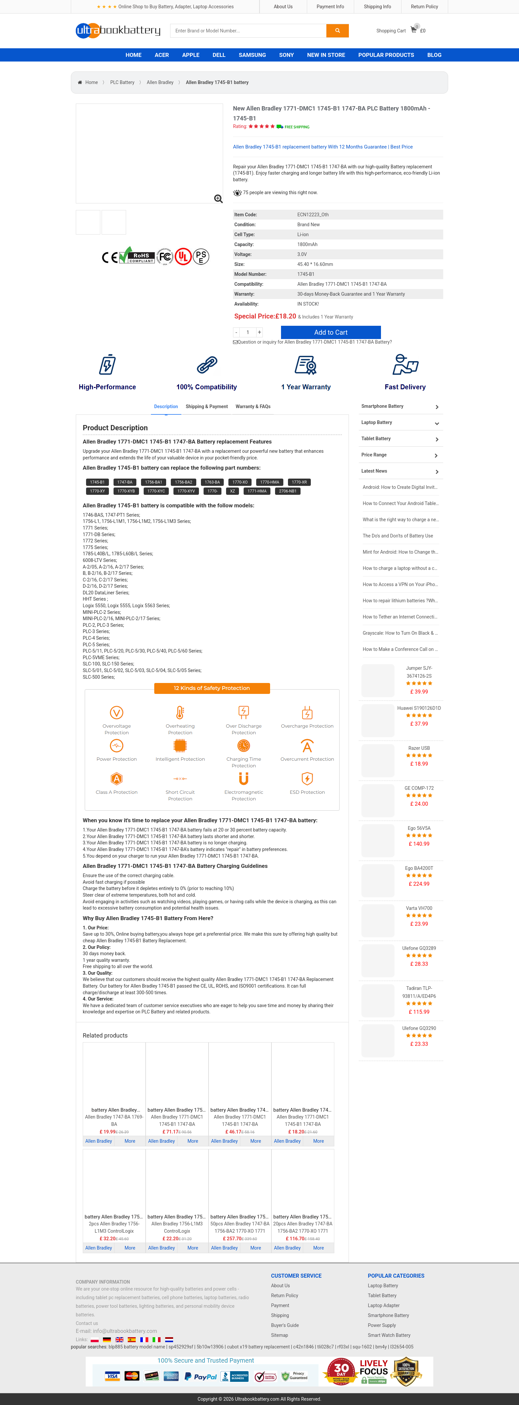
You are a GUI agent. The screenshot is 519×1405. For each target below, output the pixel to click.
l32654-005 (401, 1346)
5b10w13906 (210, 1346)
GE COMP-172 (419, 788)
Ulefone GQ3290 (419, 1028)
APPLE (190, 55)
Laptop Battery (383, 1285)
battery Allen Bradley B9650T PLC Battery (114, 1110)
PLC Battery (122, 82)
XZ (232, 491)
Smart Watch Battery (389, 1335)
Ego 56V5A (419, 828)
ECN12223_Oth (313, 214)
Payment (280, 1305)
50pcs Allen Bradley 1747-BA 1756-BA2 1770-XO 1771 (240, 1227)
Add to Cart (331, 332)
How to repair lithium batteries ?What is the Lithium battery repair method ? (401, 600)
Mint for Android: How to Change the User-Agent (401, 552)
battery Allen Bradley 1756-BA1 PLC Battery (177, 1110)
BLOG (434, 55)
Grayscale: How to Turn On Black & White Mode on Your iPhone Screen (401, 633)
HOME (133, 55)
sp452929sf (180, 1346)
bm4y (381, 1346)
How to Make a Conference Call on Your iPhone (401, 649)
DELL (219, 55)
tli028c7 (325, 1346)
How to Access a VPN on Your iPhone (401, 584)
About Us (283, 6)
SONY (286, 55)
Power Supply (382, 1325)
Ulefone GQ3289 (419, 948)
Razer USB (419, 748)
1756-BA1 (153, 482)
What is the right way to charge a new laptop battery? (401, 519)
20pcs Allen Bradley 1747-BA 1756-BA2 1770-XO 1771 (303, 1227)
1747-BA (125, 482)
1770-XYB (126, 491)
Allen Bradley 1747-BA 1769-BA (114, 1120)
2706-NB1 (288, 491)
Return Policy (424, 6)
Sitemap (279, 1335)
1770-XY (97, 491)
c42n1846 (303, 1346)
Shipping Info (377, 6)
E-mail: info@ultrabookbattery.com (116, 1331)
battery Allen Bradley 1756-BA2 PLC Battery (240, 1217)
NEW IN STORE (326, 55)
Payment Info (330, 6)
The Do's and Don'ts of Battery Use (398, 535)
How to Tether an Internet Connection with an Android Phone (401, 616)
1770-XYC (156, 491)
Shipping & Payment (207, 406)
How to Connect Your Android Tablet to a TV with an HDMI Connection (401, 503)
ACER (162, 55)
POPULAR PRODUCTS (386, 55)
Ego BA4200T (419, 868)
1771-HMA (257, 491)
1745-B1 (97, 482)
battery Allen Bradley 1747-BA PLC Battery (240, 1110)
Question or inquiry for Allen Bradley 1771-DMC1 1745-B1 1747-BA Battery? (315, 342)
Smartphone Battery (388, 1315)
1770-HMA (269, 482)
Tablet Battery (382, 1295)
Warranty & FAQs (253, 406)
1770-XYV (186, 491)
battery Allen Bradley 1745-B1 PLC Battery (302, 1110)
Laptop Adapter (384, 1305)
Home (91, 82)
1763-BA (212, 482)
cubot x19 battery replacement (258, 1346)
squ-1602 (362, 1346)
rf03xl (343, 1346)
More (129, 1141)
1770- (212, 491)
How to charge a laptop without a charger (401, 568)
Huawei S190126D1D (419, 708)
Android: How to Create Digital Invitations (401, 487)
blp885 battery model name (137, 1346)
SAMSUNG (252, 55)
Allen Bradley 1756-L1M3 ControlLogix (177, 1227)
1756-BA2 (183, 482)
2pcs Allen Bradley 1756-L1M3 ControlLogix (114, 1227)
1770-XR (299, 482)
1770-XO (240, 482)
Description (166, 406)
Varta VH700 (419, 908)
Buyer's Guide (285, 1325)
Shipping (280, 1315)
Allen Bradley (160, 82)
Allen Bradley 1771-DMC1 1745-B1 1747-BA (177, 1120)
